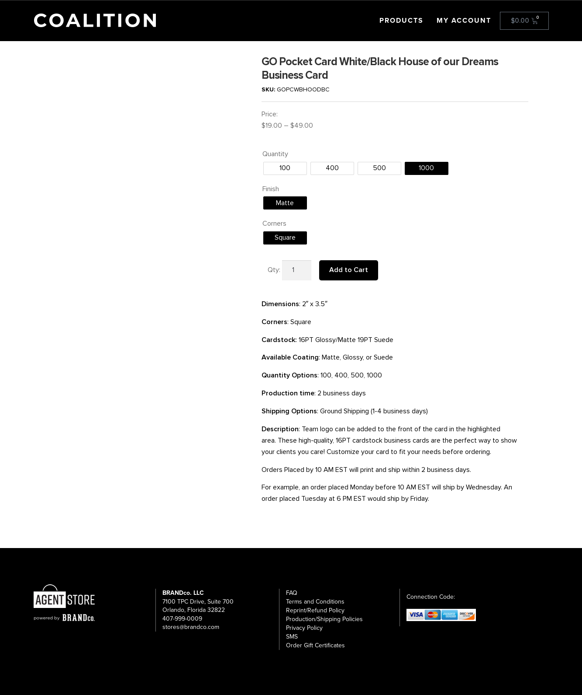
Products (401, 20)
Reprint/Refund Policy (315, 610)
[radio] (285, 168)
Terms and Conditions (315, 601)
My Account (464, 20)
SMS (292, 636)
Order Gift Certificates (315, 645)
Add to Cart (348, 269)
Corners (274, 223)
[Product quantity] (297, 270)
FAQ (291, 593)
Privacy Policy (304, 628)
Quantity (275, 154)
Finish (270, 189)
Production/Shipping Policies (324, 619)
